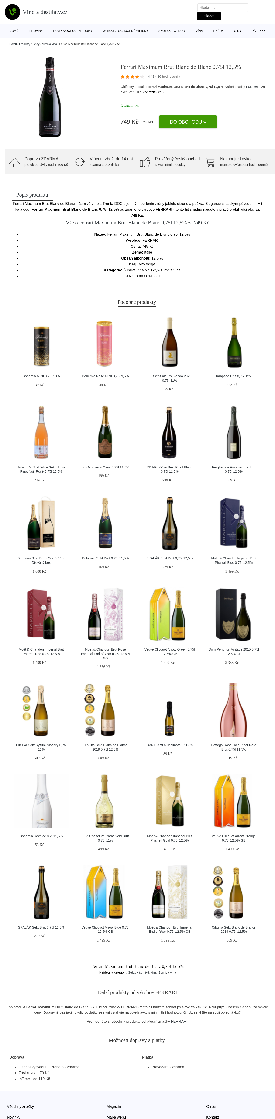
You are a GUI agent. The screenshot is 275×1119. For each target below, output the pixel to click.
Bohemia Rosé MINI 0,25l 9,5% (105, 376)
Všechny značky (20, 1107)
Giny (237, 31)
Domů (14, 31)
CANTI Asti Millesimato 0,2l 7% (170, 745)
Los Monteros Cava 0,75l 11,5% (105, 467)
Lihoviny (36, 31)
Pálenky (259, 31)
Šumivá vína (167, 972)
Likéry (218, 31)
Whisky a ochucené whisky (125, 31)
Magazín (114, 1107)
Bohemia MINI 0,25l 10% (41, 376)
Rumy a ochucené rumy (73, 31)
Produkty (24, 44)
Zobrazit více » (153, 92)
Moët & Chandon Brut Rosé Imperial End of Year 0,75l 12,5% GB (105, 654)
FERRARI (253, 87)
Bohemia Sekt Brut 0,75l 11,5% (105, 558)
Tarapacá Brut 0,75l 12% (233, 376)
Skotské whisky (172, 31)
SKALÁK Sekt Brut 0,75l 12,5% (169, 558)
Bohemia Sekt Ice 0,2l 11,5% (41, 836)
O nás (211, 1107)
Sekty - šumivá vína (44, 44)
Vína (199, 31)
